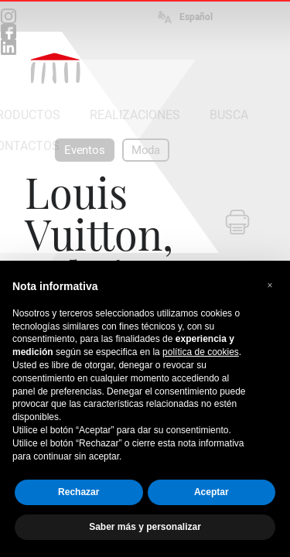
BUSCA (229, 115)
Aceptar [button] (211, 492)
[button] (270, 285)
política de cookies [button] (200, 352)
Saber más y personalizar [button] (145, 526)
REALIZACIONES (135, 115)
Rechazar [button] (78, 492)
